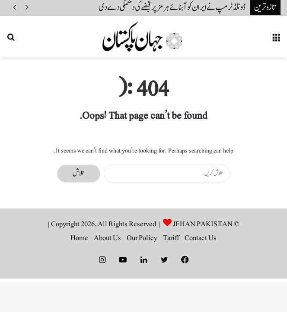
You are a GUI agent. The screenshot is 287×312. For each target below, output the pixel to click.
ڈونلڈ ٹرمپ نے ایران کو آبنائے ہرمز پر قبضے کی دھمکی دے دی (172, 7)
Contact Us (201, 238)
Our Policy (142, 238)
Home (79, 238)
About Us (107, 238)
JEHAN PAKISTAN (203, 224)
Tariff (171, 238)
